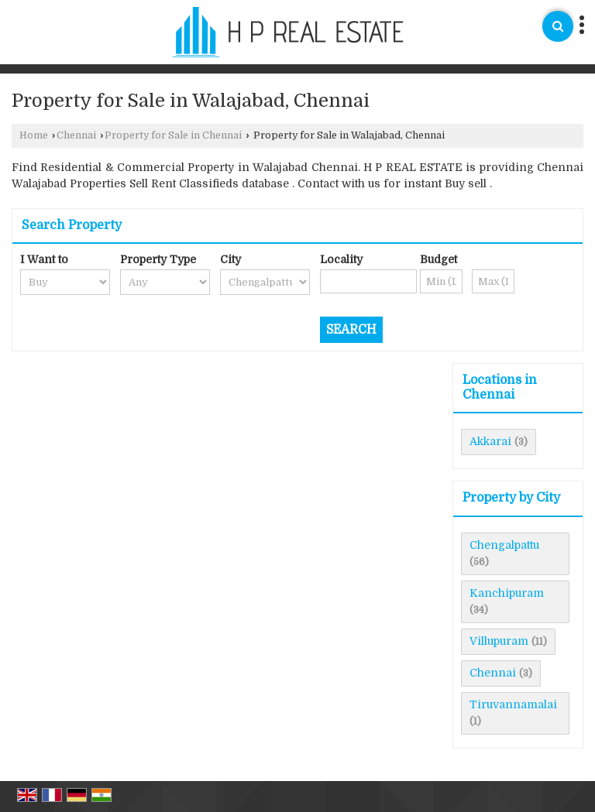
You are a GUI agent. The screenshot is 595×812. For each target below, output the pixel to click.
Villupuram (498, 641)
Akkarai (490, 441)
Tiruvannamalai (513, 704)
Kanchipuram (506, 593)
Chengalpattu (504, 545)
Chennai (76, 135)
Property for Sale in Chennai (173, 135)
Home (33, 135)
